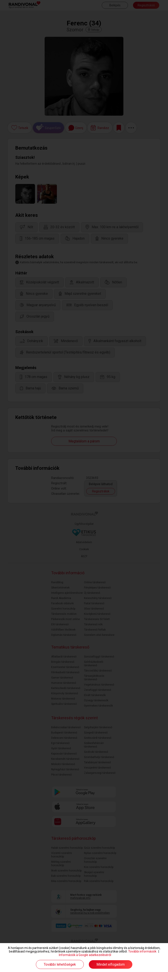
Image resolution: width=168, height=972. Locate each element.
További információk (142, 951)
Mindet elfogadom (110, 964)
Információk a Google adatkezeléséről (85, 955)
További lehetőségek (60, 964)
